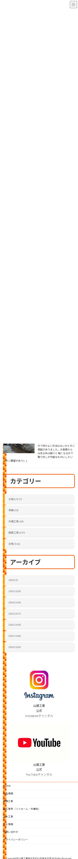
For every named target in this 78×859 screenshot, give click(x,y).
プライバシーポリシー (15, 839)
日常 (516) (14, 543)
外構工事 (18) (16, 521)
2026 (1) (13, 580)
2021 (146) (15, 635)
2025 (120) (15, 591)
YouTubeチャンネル (39, 769)
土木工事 (8, 816)
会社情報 (8, 793)
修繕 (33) (14, 510)
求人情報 (8, 824)
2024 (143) (15, 602)
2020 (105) (15, 647)
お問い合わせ (10, 831)
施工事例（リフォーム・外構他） (22, 808)
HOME (7, 785)
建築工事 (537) (17, 532)
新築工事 (8, 801)
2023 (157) (15, 613)
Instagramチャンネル (39, 710)
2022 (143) (15, 624)
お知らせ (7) (15, 499)
